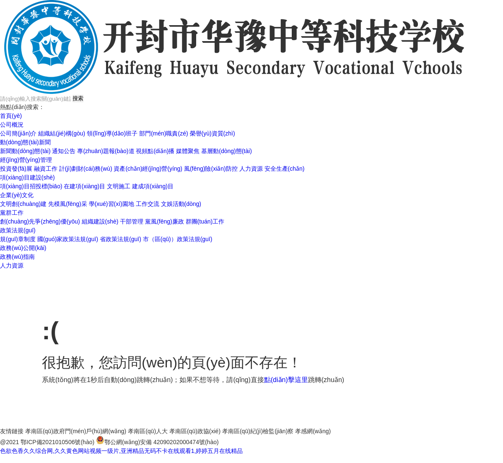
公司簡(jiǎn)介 (18, 133)
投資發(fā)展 (16, 168)
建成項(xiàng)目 (153, 186)
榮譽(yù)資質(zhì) (212, 133)
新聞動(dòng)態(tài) (25, 151)
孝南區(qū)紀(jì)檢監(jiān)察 (257, 431)
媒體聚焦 (188, 151)
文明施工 (118, 186)
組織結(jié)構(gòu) (61, 133)
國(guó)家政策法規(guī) (67, 239)
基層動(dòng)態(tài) (226, 151)
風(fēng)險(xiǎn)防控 (211, 168)
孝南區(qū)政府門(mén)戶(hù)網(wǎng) (75, 431)
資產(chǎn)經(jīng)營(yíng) (148, 168)
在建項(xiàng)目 (84, 186)
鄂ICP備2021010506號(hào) (57, 442)
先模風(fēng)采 (67, 203)
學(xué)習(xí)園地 (111, 203)
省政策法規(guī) (120, 239)
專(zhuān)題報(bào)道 (105, 151)
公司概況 (11, 124)
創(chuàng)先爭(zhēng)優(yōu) (40, 221)
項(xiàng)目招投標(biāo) (31, 186)
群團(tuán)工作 (205, 221)
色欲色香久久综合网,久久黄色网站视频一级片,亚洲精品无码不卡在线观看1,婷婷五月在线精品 (121, 450)
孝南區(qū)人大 (148, 431)
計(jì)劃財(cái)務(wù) (85, 168)
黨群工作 (11, 212)
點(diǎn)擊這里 (286, 379)
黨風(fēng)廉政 (164, 221)
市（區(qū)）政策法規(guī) (178, 239)
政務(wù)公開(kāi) (23, 248)
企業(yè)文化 (17, 195)
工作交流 (147, 203)
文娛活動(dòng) (181, 203)
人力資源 (251, 168)
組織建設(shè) (100, 221)
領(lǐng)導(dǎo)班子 (112, 133)
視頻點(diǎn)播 (155, 151)
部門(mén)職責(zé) (163, 133)
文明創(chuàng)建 (23, 203)
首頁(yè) (11, 115)
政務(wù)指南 (17, 256)
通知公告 (63, 151)
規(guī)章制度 (18, 239)
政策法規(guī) (18, 230)
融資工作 (45, 168)
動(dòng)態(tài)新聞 (25, 142)
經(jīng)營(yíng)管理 (26, 159)
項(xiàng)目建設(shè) (27, 177)
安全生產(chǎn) (284, 168)
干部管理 (131, 221)
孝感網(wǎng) (313, 431)
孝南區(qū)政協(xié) (194, 431)
